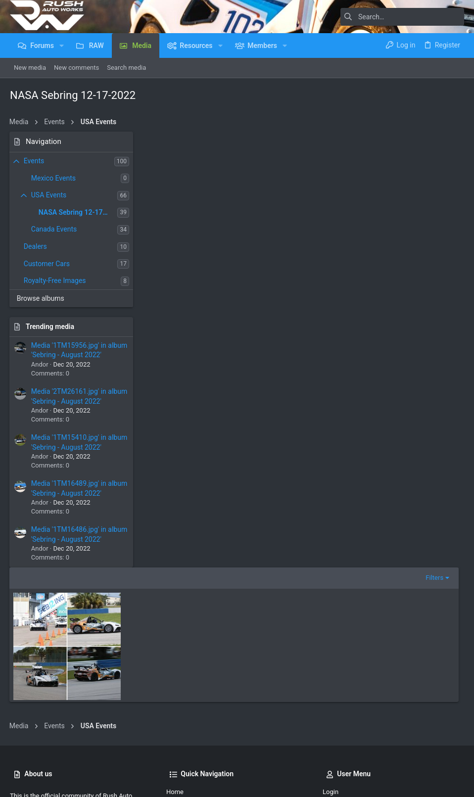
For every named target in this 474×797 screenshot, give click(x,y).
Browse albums (41, 298)
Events (34, 161)
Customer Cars (47, 264)
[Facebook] (459, 782)
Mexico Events (54, 178)
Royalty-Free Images (55, 280)
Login (330, 648)
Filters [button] (440, 142)
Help (405, 753)
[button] (61, 45)
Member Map (185, 682)
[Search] (402, 17)
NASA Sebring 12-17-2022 (78, 212)
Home (175, 648)
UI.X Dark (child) (40, 753)
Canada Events (55, 229)
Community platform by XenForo (96, 782)
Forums (177, 665)
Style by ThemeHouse (219, 782)
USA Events (49, 195)
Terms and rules (325, 753)
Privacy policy (373, 753)
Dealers (35, 246)
